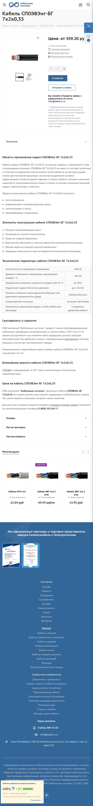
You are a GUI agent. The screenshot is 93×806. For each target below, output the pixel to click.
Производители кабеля (46, 692)
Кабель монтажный (46, 645)
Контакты (46, 616)
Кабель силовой (46, 633)
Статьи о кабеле (46, 709)
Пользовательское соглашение (46, 696)
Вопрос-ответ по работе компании (46, 683)
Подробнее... (36, 800)
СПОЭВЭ (6, 370)
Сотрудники (46, 595)
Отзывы (46, 603)
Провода (46, 663)
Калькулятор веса (60, 53)
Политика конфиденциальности (46, 700)
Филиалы (46, 620)
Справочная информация (46, 674)
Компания (46, 581)
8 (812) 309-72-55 (48, 727)
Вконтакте (47, 795)
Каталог (46, 628)
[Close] (41, 783)
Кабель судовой (46, 641)
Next (88, 452)
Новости (46, 591)
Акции (46, 612)
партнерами (71, 339)
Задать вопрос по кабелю (46, 688)
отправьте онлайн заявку (63, 404)
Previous (83, 452)
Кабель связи (46, 650)
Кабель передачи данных (46, 654)
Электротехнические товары (46, 667)
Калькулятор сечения (62, 56)
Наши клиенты (46, 608)
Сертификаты (46, 599)
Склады (46, 586)
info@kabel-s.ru (56, 101)
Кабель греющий (46, 658)
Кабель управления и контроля (47, 637)
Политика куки (46, 705)
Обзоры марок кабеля (46, 713)
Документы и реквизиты (46, 679)
